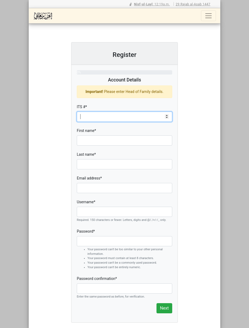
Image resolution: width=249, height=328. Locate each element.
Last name (86, 154)
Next (164, 308)
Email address (89, 178)
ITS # (82, 107)
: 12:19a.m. (150, 4)
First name (86, 130)
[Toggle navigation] (208, 15)
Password (86, 231)
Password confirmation (97, 278)
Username (86, 202)
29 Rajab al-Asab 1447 (193, 4)
